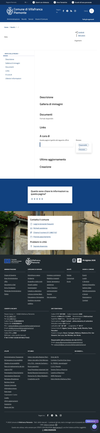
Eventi (84, 275)
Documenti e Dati (10, 284)
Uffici (6, 281)
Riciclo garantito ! (33, 366)
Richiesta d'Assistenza (11, 379)
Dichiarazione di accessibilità (13, 360)
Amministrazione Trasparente (13, 357)
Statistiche (7, 404)
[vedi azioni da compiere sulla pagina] (80, 35)
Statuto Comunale (10, 385)
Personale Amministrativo (12, 291)
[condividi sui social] (80, 32)
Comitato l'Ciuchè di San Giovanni (62, 360)
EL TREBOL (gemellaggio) (59, 363)
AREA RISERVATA (49, 430)
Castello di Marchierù (57, 372)
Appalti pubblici (33, 284)
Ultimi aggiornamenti (11, 401)
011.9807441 (11, 319)
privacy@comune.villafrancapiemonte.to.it (69, 342)
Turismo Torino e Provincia (59, 369)
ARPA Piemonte (56, 376)
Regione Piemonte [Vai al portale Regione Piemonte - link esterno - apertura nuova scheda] (11, 2)
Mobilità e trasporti (53, 278)
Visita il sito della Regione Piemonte (39, 357)
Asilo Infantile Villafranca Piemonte (62, 379)
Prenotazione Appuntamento (13, 372)
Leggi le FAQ (8, 369)
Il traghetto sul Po (33, 379)
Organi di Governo (10, 275)
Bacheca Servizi (9, 382)
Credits (6, 398)
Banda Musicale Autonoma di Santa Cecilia (41, 372)
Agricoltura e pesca (34, 275)
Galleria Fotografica (88, 284)
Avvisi (69, 281)
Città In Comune (49, 425)
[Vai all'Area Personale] (81, 2)
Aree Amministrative (11, 278)
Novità (12, 27)
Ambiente (31, 278)
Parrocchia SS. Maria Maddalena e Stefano (41, 376)
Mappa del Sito (9, 407)
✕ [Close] (96, 421)
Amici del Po (55, 357)
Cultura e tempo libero (35, 294)
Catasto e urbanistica (34, 291)
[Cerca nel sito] (91, 11)
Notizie (69, 275)
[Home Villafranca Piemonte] (31, 11)
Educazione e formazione (36, 297)
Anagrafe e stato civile (35, 281)
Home (6, 27)
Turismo (49, 294)
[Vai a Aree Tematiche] (60, 2)
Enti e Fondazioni (9, 288)
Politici (6, 294)
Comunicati (70, 278)
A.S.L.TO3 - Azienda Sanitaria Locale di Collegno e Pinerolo (47, 363)
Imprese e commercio (54, 275)
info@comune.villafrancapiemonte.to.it (21, 328)
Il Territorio (85, 281)
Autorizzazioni (32, 288)
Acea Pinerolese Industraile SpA (38, 369)
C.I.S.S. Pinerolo (56, 366)
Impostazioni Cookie (10, 394)
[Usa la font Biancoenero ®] (40, 2)
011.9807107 (11, 316)
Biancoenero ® (57, 427)
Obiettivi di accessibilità (11, 363)
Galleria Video (86, 288)
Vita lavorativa (51, 297)
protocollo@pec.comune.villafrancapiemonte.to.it (24, 326)
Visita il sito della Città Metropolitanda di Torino (43, 360)
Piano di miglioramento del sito (14, 366)
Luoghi (84, 278)
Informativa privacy (10, 388)
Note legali (7, 391)
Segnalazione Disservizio (12, 376)
